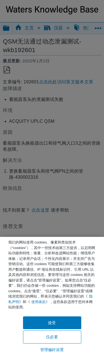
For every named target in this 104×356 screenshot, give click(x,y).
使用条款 (38, 302)
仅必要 (52, 337)
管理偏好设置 (52, 349)
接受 (52, 323)
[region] (52, 296)
